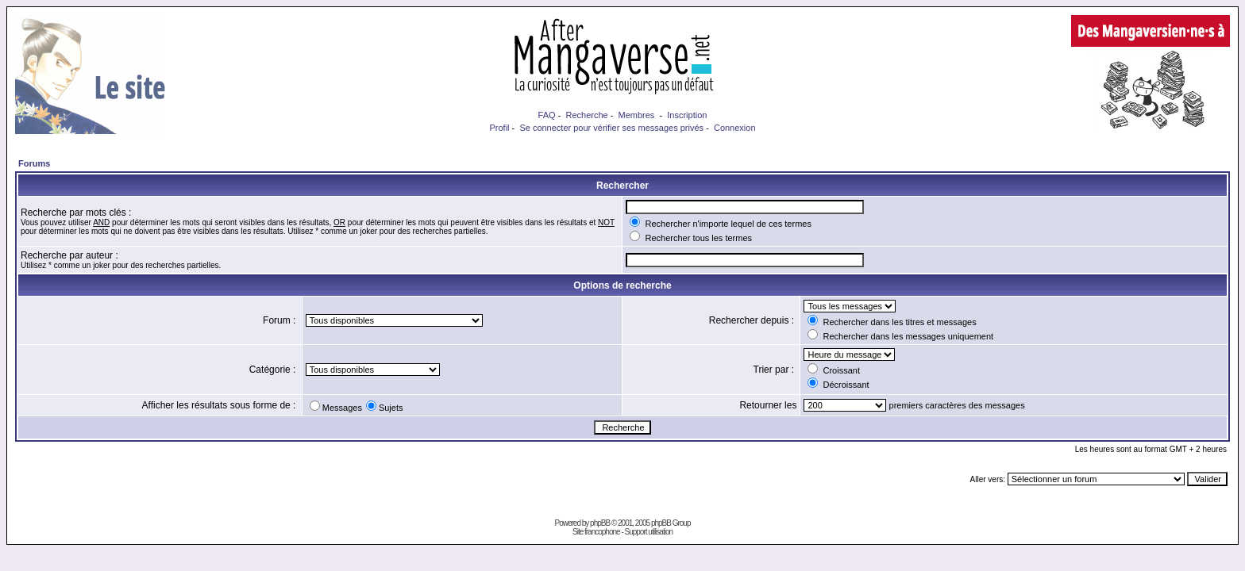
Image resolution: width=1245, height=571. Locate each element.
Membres (637, 115)
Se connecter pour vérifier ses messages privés (611, 127)
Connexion (735, 127)
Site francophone (596, 531)
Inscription (687, 115)
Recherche (586, 115)
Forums (34, 163)
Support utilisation (649, 531)
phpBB (600, 523)
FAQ (547, 115)
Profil (499, 127)
